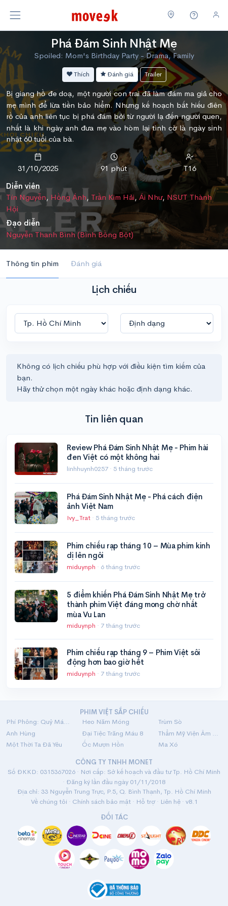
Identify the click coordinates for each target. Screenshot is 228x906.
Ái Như (150, 197)
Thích (78, 74)
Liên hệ (170, 801)
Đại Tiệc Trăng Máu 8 (112, 733)
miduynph (82, 567)
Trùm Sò (170, 721)
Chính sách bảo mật (101, 801)
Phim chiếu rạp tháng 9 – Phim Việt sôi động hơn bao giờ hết (133, 657)
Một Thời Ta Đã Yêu (34, 744)
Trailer (153, 74)
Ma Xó (168, 744)
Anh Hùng (20, 733)
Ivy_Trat (79, 517)
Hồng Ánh (68, 197)
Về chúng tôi (49, 801)
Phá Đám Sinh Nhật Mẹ (113, 43)
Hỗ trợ (145, 801)
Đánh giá (117, 74)
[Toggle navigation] (15, 15)
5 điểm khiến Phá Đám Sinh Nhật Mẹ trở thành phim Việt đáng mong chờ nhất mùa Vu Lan (136, 604)
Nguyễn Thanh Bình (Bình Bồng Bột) (69, 234)
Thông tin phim (32, 263)
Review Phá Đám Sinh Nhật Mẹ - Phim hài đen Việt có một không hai (137, 452)
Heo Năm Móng (105, 721)
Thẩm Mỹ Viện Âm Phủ (190, 733)
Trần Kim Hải (112, 197)
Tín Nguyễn (26, 197)
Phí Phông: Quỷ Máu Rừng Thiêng (38, 721)
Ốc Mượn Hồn (103, 744)
